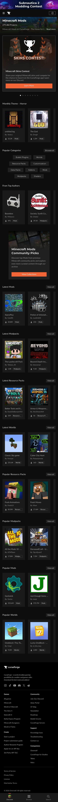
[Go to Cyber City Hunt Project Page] (39, 449)
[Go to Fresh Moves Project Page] (39, 496)
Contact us (34, 741)
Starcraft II (8, 715)
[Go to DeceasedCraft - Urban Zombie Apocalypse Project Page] (39, 543)
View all (50, 287)
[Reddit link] (28, 685)
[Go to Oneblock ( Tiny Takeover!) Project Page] (13, 637)
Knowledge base (36, 733)
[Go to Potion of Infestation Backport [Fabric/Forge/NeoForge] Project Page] (39, 309)
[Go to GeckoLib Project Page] (13, 590)
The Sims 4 (8, 711)
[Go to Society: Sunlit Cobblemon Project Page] (39, 207)
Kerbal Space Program (12, 719)
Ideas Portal (34, 703)
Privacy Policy (9, 775)
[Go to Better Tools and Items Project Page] (13, 402)
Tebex (32, 759)
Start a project (9, 737)
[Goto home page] (9, 13)
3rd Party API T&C (11, 753)
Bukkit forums (35, 719)
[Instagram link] (5, 685)
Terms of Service (10, 771)
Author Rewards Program (13, 745)
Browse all (49, 150)
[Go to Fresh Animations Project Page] (13, 496)
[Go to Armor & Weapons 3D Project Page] (39, 402)
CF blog (33, 707)
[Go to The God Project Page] (39, 125)
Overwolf (33, 750)
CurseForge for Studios (39, 755)
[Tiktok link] (10, 685)
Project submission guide (13, 741)
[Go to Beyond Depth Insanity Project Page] (39, 355)
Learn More (29, 86)
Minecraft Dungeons (11, 723)
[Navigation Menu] (3, 13)
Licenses (7, 779)
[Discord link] (19, 685)
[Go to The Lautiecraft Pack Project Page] (13, 355)
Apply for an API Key (11, 749)
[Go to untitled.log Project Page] (13, 125)
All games (7, 699)
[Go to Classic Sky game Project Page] (13, 449)
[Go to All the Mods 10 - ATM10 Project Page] (13, 543)
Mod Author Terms (10, 783)
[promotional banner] (29, 4)
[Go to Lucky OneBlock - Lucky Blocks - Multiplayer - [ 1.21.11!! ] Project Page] (39, 637)
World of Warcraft (11, 707)
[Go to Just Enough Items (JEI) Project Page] (39, 590)
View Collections (29, 274)
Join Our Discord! (37, 699)
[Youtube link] (14, 685)
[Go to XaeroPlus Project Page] (13, 309)
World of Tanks (9, 727)
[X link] (24, 685)
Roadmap (34, 715)
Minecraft (7, 703)
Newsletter (34, 711)
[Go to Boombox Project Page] (13, 207)
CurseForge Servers (37, 723)
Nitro (32, 763)
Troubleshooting (36, 737)
